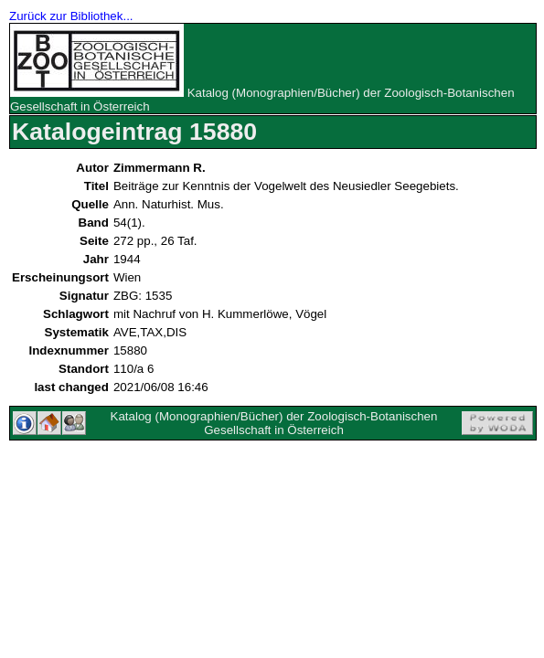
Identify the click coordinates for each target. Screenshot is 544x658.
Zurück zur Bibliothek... (71, 16)
